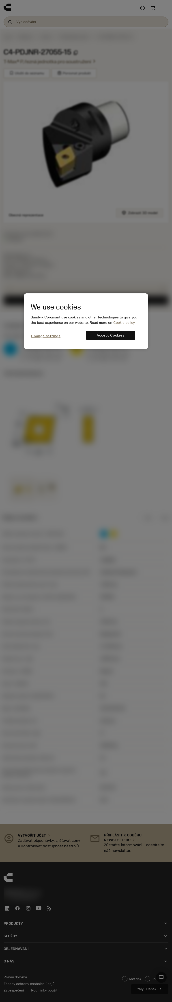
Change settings (45, 336)
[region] (86, 321)
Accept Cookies (110, 335)
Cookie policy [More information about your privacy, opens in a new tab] (124, 322)
